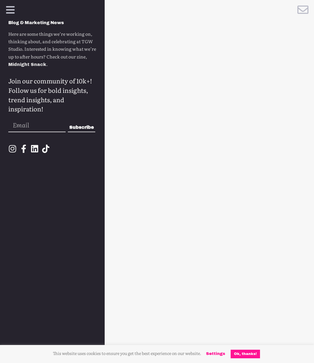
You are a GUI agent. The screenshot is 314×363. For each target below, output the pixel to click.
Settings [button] (215, 353)
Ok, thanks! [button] (245, 354)
